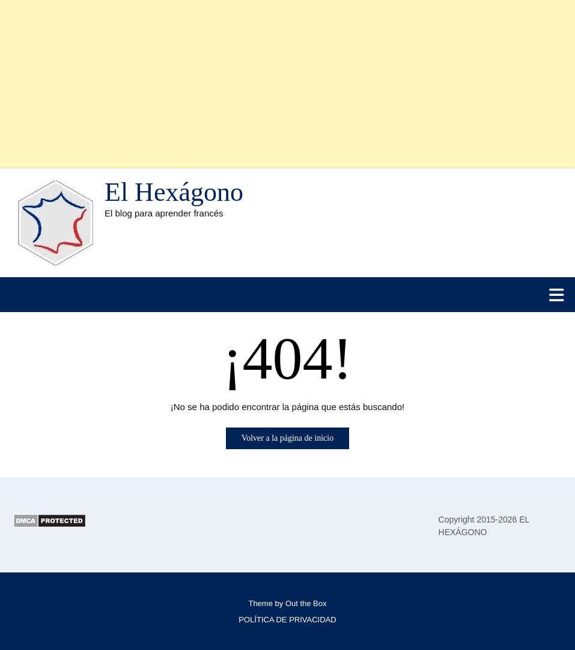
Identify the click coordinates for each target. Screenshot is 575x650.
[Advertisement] (287, 84)
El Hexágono (174, 192)
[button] (287, 294)
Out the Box (306, 603)
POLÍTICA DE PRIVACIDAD (287, 620)
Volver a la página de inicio (287, 438)
